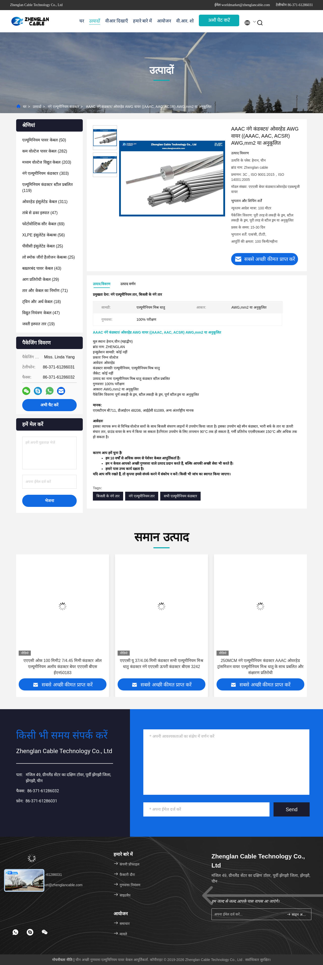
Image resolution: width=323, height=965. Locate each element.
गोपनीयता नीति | (63, 960)
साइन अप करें (297, 914)
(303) (45, 173)
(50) (44, 140)
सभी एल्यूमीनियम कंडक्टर (180, 496)
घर (81, 20)
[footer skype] (30, 932)
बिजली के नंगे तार (108, 496)
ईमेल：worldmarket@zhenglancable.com (48, 885)
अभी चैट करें (219, 20)
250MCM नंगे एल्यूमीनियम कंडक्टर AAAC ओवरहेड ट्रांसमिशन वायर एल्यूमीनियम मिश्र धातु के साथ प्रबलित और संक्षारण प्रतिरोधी (260, 666)
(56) (43, 235)
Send (292, 809)
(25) (42, 246)
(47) (40, 213)
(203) (46, 162)
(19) (38, 324)
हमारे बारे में (142, 20)
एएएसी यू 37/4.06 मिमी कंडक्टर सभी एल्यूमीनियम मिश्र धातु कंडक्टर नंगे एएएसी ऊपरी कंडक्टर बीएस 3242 (161, 663)
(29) (40, 279)
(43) (41, 268)
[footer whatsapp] (15, 932)
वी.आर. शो (185, 20)
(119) (47, 187)
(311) (45, 202)
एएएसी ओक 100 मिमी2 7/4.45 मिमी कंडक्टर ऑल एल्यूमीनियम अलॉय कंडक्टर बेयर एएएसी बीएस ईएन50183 (62, 666)
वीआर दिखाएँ (116, 20)
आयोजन (164, 20)
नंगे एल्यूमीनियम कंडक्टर (63, 107)
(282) (44, 151)
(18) (41, 302)
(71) (45, 290)
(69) (43, 224)
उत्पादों (94, 20)
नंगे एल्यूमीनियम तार (142, 496)
